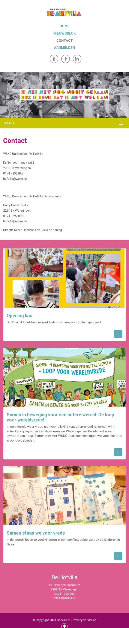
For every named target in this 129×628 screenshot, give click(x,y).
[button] (118, 334)
